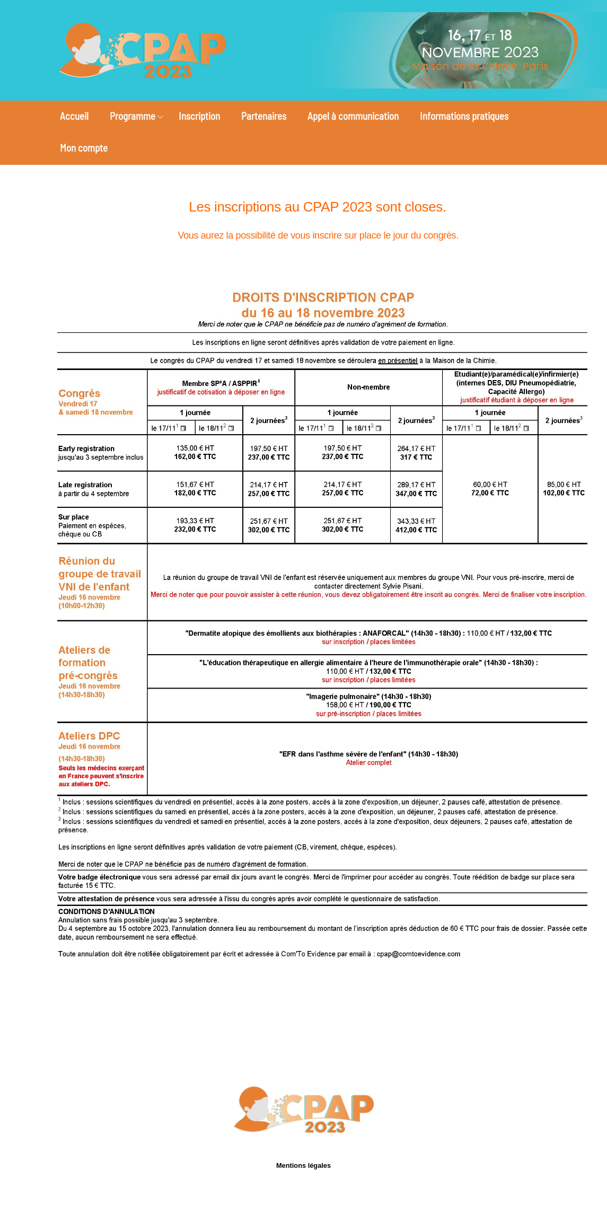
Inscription (199, 116)
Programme (132, 116)
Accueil (74, 116)
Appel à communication (353, 116)
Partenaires (263, 116)
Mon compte (84, 148)
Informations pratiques (464, 116)
